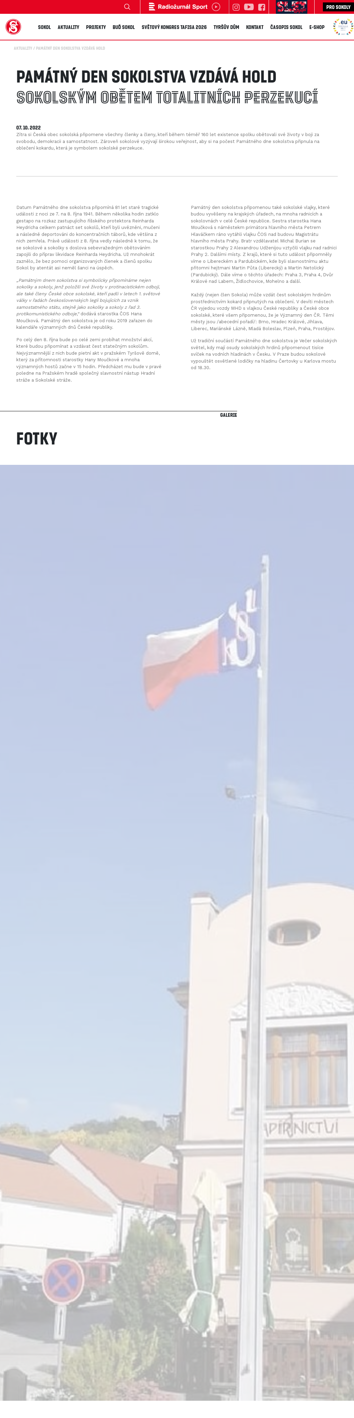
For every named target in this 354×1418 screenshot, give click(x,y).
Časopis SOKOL (286, 26)
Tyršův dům (226, 26)
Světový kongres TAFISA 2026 (174, 26)
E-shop (317, 26)
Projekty (96, 26)
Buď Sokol (124, 26)
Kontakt (254, 26)
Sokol (44, 26)
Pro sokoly (338, 7)
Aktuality (68, 26)
